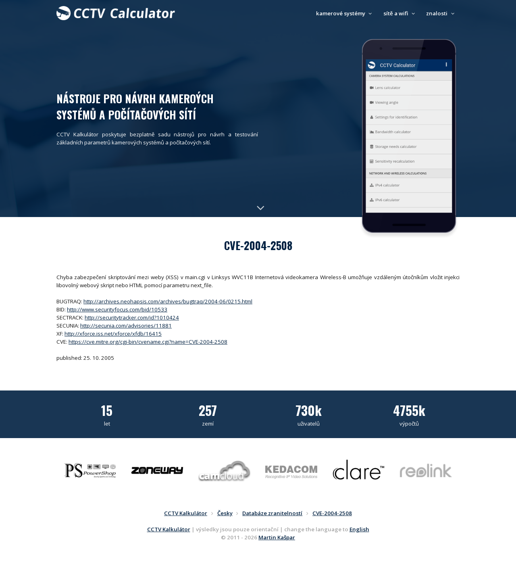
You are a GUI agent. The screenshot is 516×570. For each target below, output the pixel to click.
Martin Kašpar (276, 537)
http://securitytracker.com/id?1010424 (132, 317)
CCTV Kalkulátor (168, 529)
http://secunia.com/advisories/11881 (126, 325)
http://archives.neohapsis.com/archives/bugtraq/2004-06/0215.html (167, 301)
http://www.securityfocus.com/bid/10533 (117, 309)
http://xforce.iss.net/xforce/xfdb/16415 (113, 333)
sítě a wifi (400, 13)
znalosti (441, 13)
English (359, 529)
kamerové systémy (345, 13)
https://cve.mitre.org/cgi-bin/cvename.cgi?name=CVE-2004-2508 (148, 341)
